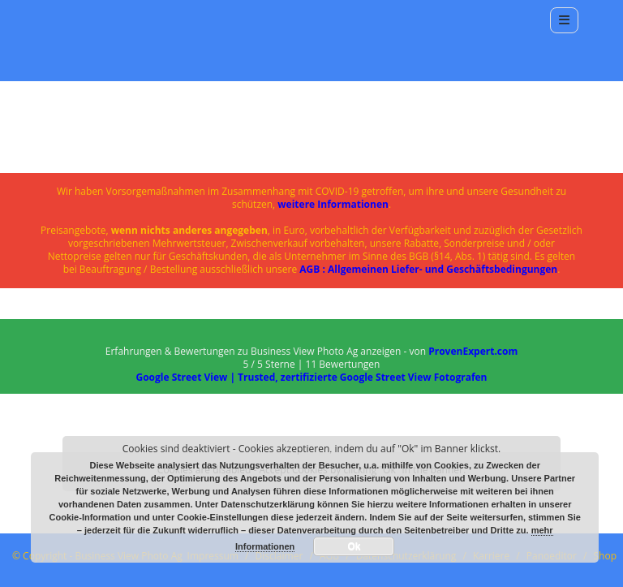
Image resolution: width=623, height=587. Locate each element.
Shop (605, 556)
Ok (353, 546)
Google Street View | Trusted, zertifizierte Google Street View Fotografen (311, 377)
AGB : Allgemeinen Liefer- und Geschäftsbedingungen (428, 269)
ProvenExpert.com (473, 351)
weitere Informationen (333, 204)
